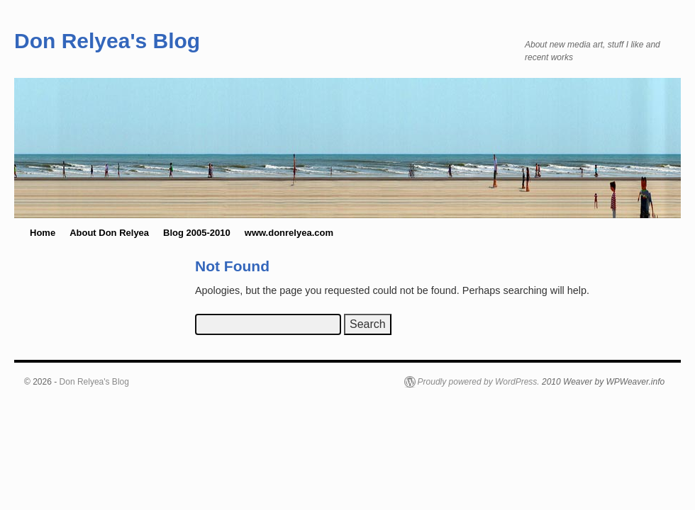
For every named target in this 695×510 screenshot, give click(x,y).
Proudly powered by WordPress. (479, 382)
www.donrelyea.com (289, 232)
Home (42, 232)
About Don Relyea (109, 232)
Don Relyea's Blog (107, 40)
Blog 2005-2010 (196, 232)
